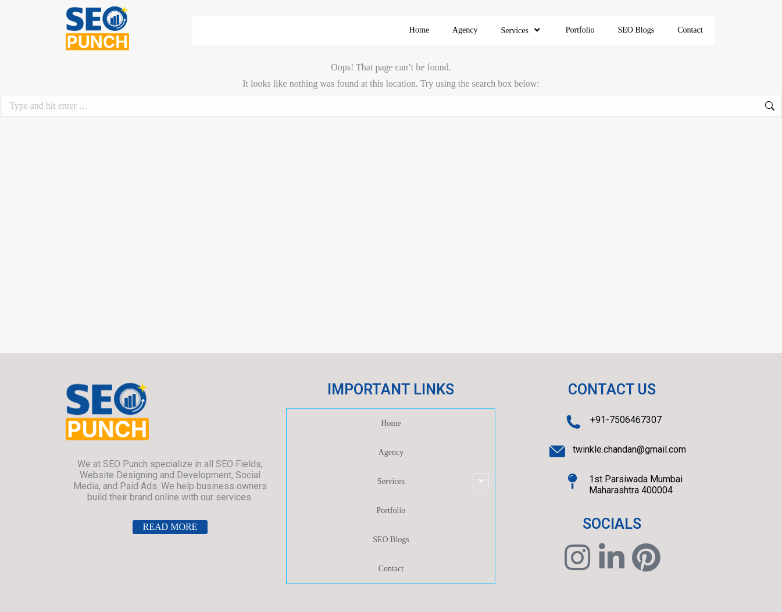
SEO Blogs (636, 30)
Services (521, 30)
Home (419, 30)
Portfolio (580, 30)
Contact (690, 30)
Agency (465, 30)
